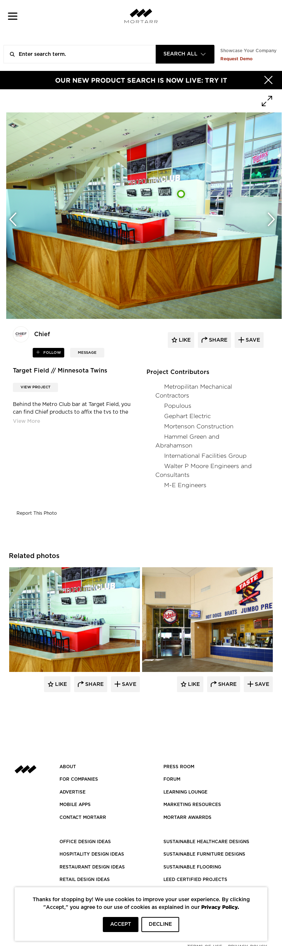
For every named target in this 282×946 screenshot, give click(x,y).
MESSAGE (87, 353)
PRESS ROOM (178, 767)
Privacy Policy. (220, 907)
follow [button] (51, 353)
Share (94, 684)
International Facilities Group (205, 456)
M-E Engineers (185, 485)
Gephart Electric (187, 416)
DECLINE (160, 924)
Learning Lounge (185, 792)
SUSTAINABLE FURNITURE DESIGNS (204, 854)
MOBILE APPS (75, 804)
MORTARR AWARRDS (187, 817)
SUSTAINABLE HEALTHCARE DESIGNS (206, 841)
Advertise (72, 792)
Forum (171, 779)
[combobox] (185, 54)
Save (128, 684)
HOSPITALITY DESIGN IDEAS (91, 854)
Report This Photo (37, 513)
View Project (35, 387)
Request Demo (236, 58)
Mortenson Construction (199, 426)
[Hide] (268, 80)
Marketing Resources (192, 804)
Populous (177, 406)
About (67, 767)
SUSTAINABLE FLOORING (192, 867)
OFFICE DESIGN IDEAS (85, 841)
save (252, 340)
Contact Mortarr (82, 817)
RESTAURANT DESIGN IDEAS (92, 867)
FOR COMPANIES (78, 779)
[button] (12, 16)
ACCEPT (120, 924)
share (217, 340)
